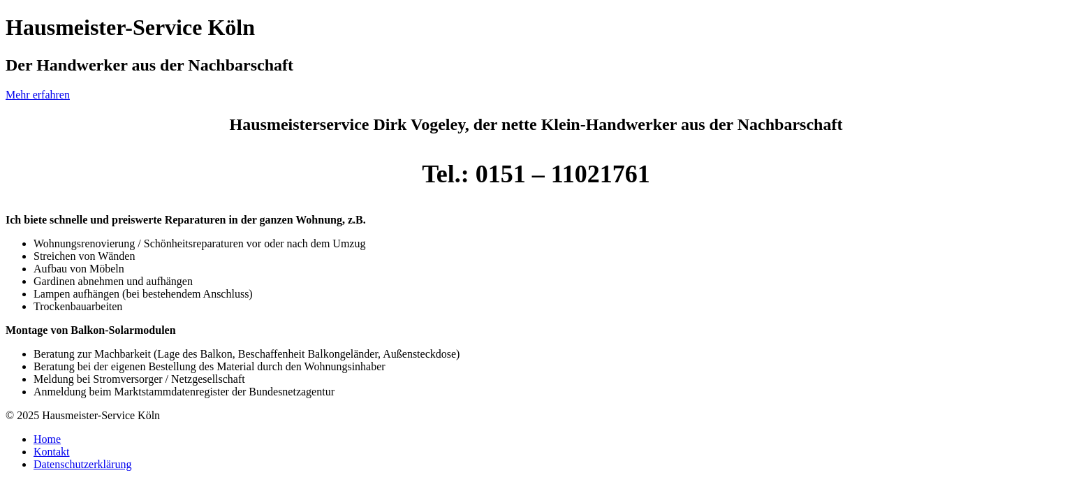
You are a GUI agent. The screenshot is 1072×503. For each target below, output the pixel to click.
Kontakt (52, 452)
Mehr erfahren (38, 95)
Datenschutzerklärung (82, 464)
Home (47, 439)
